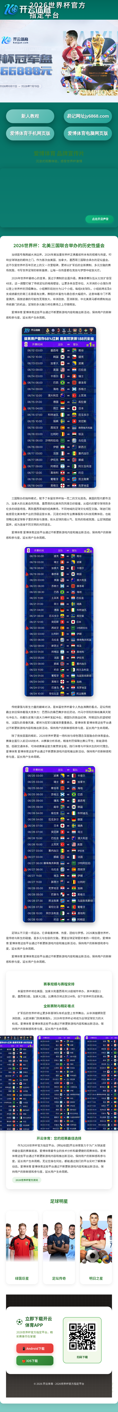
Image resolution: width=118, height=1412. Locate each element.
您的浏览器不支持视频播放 (59, 198)
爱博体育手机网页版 (30, 133)
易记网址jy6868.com (88, 116)
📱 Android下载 (33, 1348)
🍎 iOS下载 (30, 1360)
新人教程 (30, 116)
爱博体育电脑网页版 (88, 133)
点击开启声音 (100, 219)
